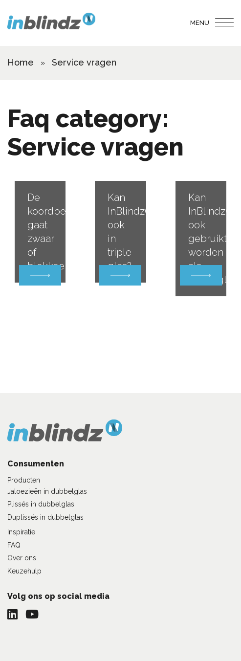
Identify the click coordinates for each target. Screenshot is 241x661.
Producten (23, 480)
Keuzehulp (24, 571)
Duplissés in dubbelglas (45, 517)
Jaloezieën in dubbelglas (47, 491)
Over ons (21, 558)
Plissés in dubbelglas (40, 504)
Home (20, 62)
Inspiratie (21, 532)
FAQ (14, 545)
